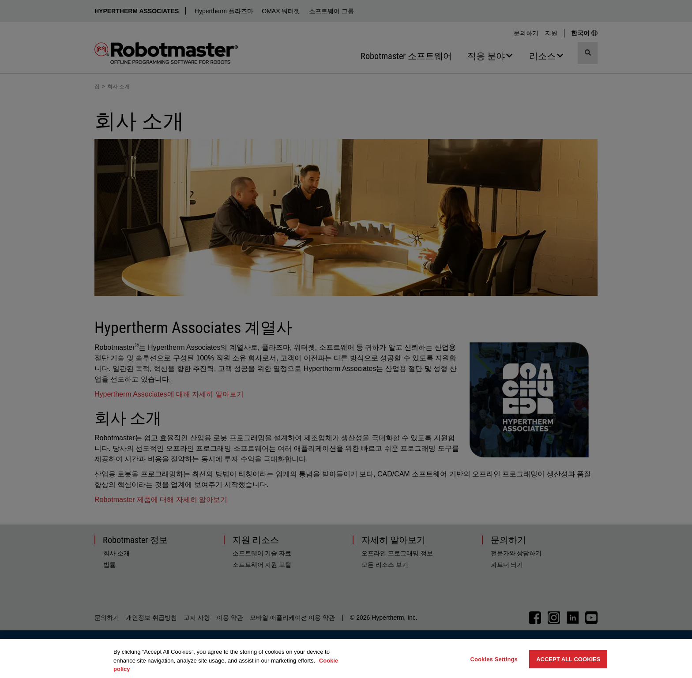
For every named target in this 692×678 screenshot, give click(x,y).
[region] (346, 658)
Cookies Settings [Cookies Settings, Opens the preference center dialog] (494, 659)
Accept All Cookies (568, 659)
